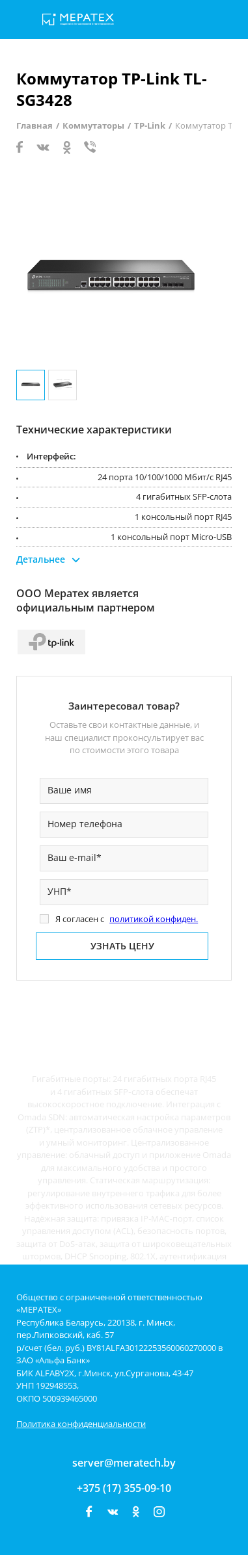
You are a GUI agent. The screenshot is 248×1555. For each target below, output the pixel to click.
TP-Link (149, 125)
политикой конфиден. (153, 919)
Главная (34, 125)
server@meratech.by (124, 1463)
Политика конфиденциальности (81, 1424)
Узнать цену (122, 946)
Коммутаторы (93, 125)
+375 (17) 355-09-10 (124, 1488)
